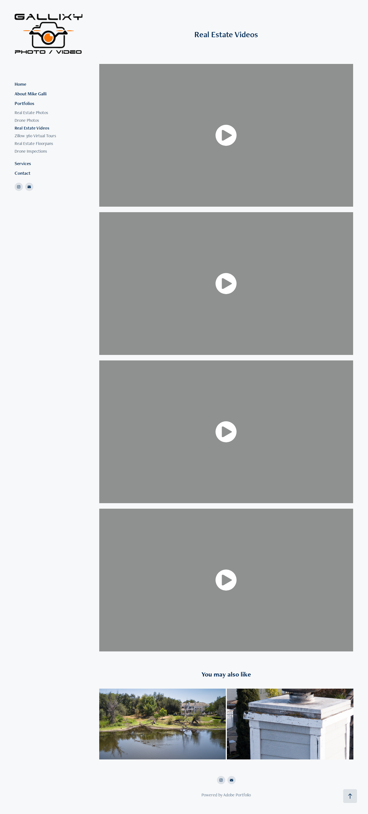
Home (20, 84)
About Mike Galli (31, 94)
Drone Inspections (31, 151)
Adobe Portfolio (237, 795)
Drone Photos (27, 120)
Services (23, 163)
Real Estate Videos (32, 128)
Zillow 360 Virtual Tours (35, 136)
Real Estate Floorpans (34, 143)
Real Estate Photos (31, 112)
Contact (22, 173)
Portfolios (24, 103)
